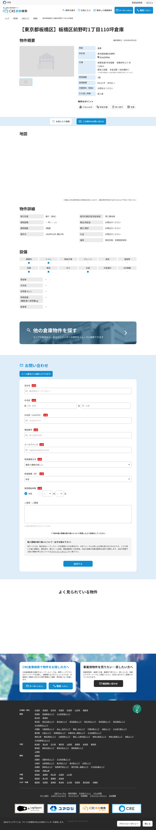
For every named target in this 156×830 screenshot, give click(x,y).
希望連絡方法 (30, 459)
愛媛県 (53, 778)
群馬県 (45, 718)
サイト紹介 (44, 796)
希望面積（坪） (31, 473)
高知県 (61, 778)
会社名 (27, 385)
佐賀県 (45, 782)
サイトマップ (73, 796)
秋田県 (69, 710)
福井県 (61, 744)
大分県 (69, 782)
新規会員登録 (137, 2)
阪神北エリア (47, 767)
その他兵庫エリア (98, 767)
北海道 (37, 710)
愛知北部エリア (48, 748)
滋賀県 (37, 755)
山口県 (69, 774)
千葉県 (37, 729)
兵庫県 (37, 767)
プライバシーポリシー (59, 551)
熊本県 (61, 782)
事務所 (29, 259)
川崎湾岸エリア (64, 736)
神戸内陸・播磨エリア (79, 767)
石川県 (53, 744)
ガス (68, 267)
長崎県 (53, 782)
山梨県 (69, 744)
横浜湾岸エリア (50, 736)
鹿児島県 (86, 782)
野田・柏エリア (79, 729)
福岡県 (37, 782)
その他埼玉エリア (41, 725)
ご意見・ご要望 (31, 502)
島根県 (45, 774)
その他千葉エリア (120, 729)
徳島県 (37, 778)
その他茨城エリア (63, 714)
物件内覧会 (72, 793)
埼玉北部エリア (48, 721)
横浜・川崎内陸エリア (81, 736)
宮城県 (61, 710)
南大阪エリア (75, 763)
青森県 (45, 710)
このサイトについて (58, 796)
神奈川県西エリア (115, 736)
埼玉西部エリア (76, 721)
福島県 (85, 710)
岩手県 (53, 710)
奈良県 (37, 770)
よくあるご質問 (137, 707)
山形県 (77, 710)
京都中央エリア (48, 759)
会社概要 (112, 796)
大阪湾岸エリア (48, 763)
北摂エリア (86, 763)
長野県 (77, 744)
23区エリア (46, 733)
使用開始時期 (30, 488)
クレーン (88, 259)
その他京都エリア (63, 759)
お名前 (27, 400)
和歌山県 (46, 770)
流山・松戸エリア (63, 729)
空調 (29, 267)
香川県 (45, 778)
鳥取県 (37, 774)
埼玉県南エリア (119, 721)
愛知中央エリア (63, 748)
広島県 (61, 774)
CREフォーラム (60, 793)
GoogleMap (104, 57)
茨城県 (37, 714)
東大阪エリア (62, 763)
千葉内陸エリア (93, 729)
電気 (48, 267)
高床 (107, 259)
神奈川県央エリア (99, 736)
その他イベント (85, 793)
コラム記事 (97, 793)
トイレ (48, 259)
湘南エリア (129, 736)
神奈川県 (38, 736)
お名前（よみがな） (33, 415)
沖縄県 (95, 782)
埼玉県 (37, 721)
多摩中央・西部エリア (76, 733)
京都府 (37, 759)
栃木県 (37, 718)
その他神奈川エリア (42, 740)
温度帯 (127, 259)
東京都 (37, 733)
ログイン (149, 2)
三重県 (37, 752)
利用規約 (84, 796)
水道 (88, 267)
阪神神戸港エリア (62, 767)
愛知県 (37, 748)
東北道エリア (62, 721)
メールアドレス (31, 444)
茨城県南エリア (48, 714)
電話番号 (28, 429)
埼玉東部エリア (105, 721)
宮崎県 (77, 782)
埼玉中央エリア (90, 721)
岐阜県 (85, 744)
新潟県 (37, 744)
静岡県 (93, 744)
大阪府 (37, 763)
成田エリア (106, 729)
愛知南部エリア (77, 748)
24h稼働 (127, 267)
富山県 (45, 744)
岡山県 (53, 774)
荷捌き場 (68, 259)
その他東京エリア (94, 733)
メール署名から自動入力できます (36, 373)
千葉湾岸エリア (48, 729)
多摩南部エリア (60, 733)
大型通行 (107, 267)
